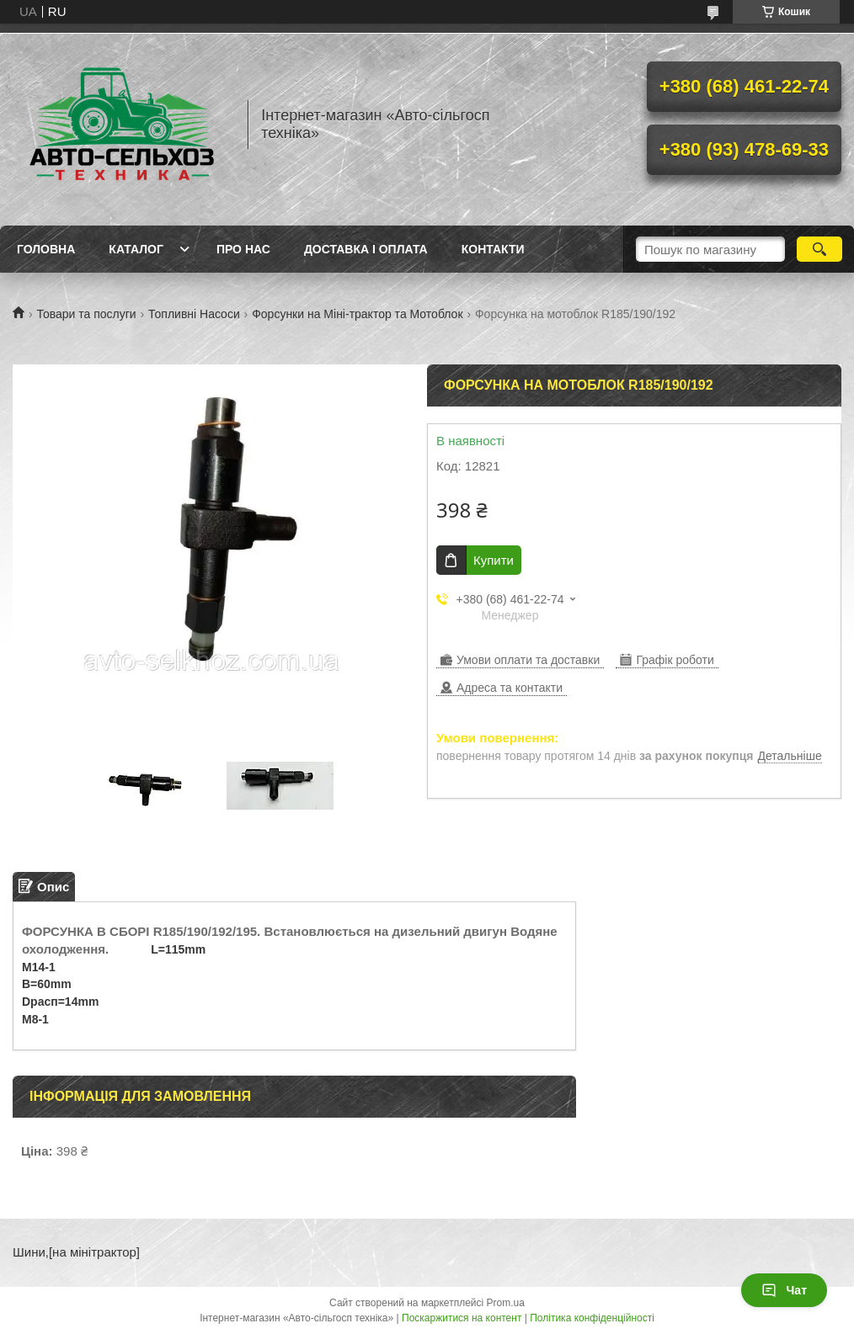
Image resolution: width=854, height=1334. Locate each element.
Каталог (136, 249)
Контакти (493, 249)
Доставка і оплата (366, 249)
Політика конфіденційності (592, 1318)
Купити (493, 560)
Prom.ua (506, 1303)
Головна (46, 249)
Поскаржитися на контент (461, 1318)
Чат (784, 1290)
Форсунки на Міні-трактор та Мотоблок (357, 314)
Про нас (243, 249)
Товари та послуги (86, 314)
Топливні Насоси (194, 314)
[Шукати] (820, 249)
